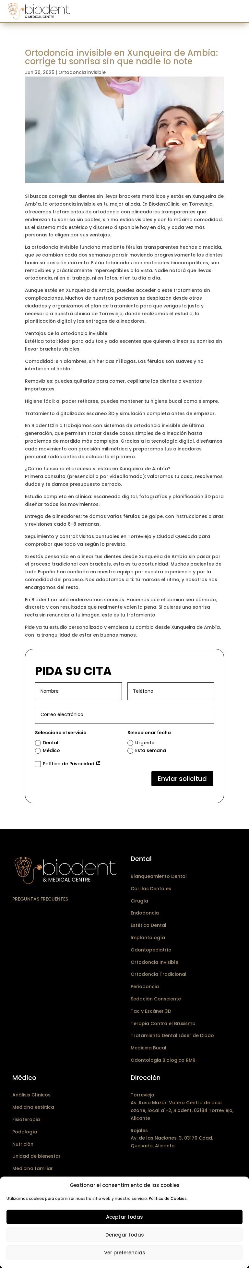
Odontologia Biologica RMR (163, 1060)
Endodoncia (145, 913)
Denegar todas (124, 1234)
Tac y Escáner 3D (151, 1011)
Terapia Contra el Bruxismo (163, 1023)
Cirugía (139, 901)
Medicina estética (33, 1107)
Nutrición (22, 1144)
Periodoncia (145, 986)
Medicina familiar (32, 1168)
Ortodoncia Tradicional (158, 974)
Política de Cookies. (168, 1198)
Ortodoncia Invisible (154, 962)
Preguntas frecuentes (40, 899)
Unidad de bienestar (36, 1156)
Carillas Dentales (151, 888)
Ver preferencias (124, 1252)
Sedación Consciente (156, 999)
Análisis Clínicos (31, 1095)
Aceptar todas (124, 1217)
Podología (24, 1132)
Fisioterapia (26, 1119)
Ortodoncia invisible (82, 72)
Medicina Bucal (148, 1048)
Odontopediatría (151, 950)
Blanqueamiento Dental (159, 876)
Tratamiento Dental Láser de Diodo (172, 1035)
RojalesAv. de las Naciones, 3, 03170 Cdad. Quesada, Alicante (172, 1138)
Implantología (148, 937)
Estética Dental (148, 925)
